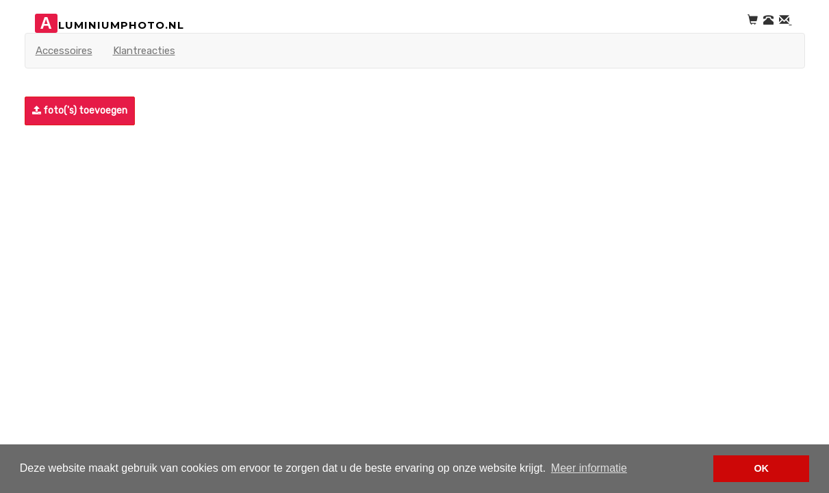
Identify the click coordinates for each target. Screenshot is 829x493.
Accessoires (64, 51)
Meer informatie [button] (589, 468)
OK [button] (761, 468)
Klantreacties (144, 51)
